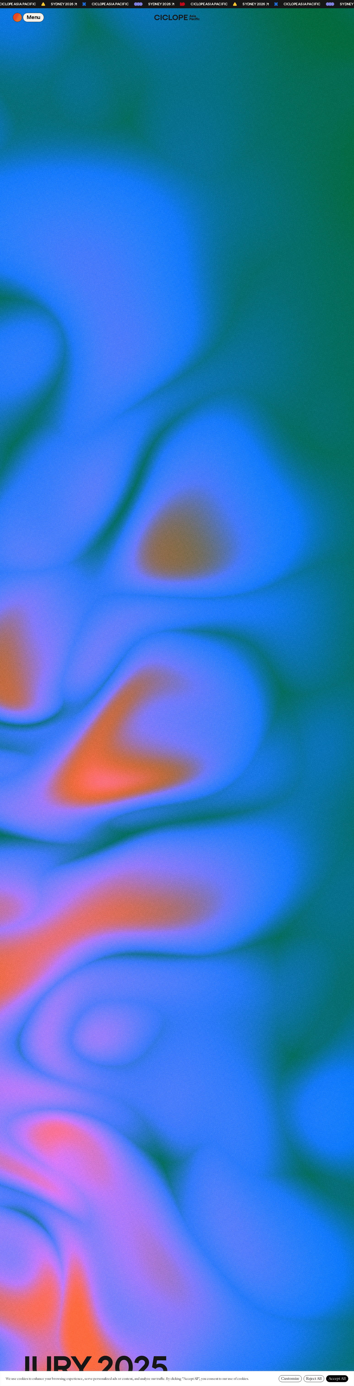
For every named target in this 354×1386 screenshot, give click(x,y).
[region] (177, 1378)
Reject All (314, 1378)
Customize (290, 1378)
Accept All (337, 1378)
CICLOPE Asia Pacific (110, 4)
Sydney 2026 (63, 4)
